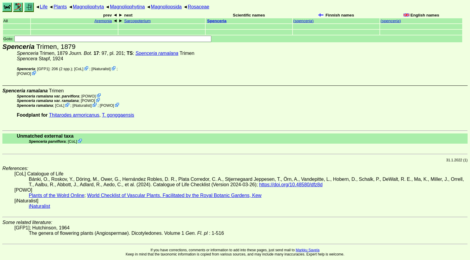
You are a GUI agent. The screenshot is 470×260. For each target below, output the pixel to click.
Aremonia (103, 21)
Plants (60, 6)
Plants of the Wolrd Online (57, 195)
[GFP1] (43, 69)
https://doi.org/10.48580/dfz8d (291, 184)
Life (44, 6)
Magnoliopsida (166, 6)
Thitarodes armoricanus (74, 115)
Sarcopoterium (137, 21)
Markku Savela (307, 250)
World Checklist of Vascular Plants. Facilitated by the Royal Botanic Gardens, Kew (174, 195)
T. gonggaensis (118, 115)
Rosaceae (198, 6)
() (303, 21)
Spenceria (217, 21)
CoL (78, 69)
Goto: (107, 39)
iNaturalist (101, 69)
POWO (24, 73)
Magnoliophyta (88, 6)
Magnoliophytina (127, 6)
